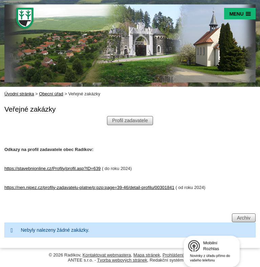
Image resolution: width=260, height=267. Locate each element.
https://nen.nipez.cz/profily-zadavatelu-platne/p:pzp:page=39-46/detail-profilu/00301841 (89, 187)
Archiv (244, 218)
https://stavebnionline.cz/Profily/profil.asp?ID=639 (52, 168)
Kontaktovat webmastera (107, 255)
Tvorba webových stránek (122, 260)
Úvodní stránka (19, 93)
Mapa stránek (146, 255)
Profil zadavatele (130, 120)
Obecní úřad (51, 93)
